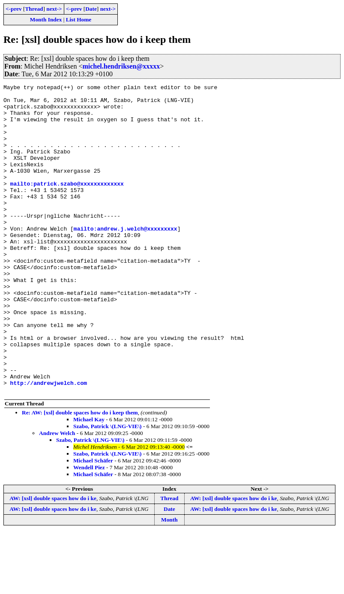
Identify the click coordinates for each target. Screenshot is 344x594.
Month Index (46, 19)
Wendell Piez (89, 529)
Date (91, 9)
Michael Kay (89, 481)
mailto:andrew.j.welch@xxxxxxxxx (125, 258)
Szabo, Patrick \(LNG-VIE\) (107, 488)
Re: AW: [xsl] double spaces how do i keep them (80, 474)
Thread (34, 9)
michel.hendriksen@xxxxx (121, 66)
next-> (54, 9)
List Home (79, 19)
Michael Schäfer (93, 522)
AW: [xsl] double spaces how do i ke (52, 560)
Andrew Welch (57, 495)
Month (169, 581)
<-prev (14, 9)
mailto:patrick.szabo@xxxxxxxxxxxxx (67, 204)
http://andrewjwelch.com (48, 443)
